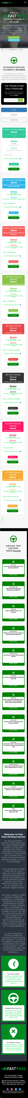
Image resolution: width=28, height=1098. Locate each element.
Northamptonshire (13, 46)
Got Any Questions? (13, 163)
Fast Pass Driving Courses (13, 1071)
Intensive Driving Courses (13, 1073)
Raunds (21, 46)
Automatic (14, 111)
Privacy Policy (19, 1087)
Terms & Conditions (8, 1087)
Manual (14, 106)
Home (2, 46)
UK (6, 46)
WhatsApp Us (14, 165)
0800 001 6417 (11, 28)
